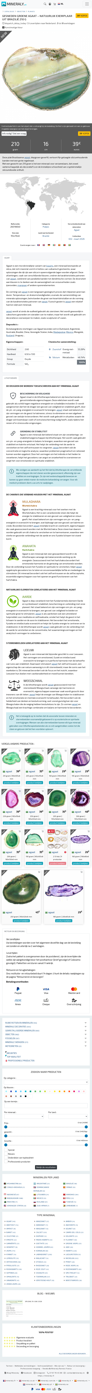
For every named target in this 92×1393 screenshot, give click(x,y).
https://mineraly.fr (46, 1376)
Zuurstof (56, 349)
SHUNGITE (42, 1273)
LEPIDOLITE (12, 1258)
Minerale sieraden (16, 1042)
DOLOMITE (71, 1236)
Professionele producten (19, 1060)
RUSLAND (42, 1202)
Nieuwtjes (11, 1053)
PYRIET (70, 1262)
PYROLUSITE (12, 1265)
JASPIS (10, 1251)
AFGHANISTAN (14, 1183)
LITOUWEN (43, 1194)
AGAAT (10, 1221)
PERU (70, 1198)
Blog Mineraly (11, 1373)
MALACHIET (42, 1258)
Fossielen (12, 1038)
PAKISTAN (12, 1202)
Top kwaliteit (13, 1056)
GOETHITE (42, 1243)
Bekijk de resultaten (46, 1167)
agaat (7, 771)
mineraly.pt (45, 1384)
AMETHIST (12, 1225)
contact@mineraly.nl (76, 1373)
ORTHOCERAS (13, 1262)
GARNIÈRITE (12, 1243)
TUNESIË (71, 1202)
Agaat (76, 230)
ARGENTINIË (43, 1183)
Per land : (52, 1112)
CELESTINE (12, 1236)
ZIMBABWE (72, 1205)
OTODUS (41, 1262)
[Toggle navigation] (87, 4)
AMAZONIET (42, 1221)
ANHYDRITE (72, 1225)
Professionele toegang (30, 1368)
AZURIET (70, 1228)
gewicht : (8, 1132)
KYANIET (11, 1254)
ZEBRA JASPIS (13, 1284)
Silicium (56, 357)
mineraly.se (61, 1384)
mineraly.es (81, 1380)
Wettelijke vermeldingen (25, 1366)
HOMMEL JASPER (44, 1247)
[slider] (5, 1126)
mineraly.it (65, 1380)
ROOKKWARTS (14, 1269)
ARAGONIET (42, 1228)
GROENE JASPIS (73, 1243)
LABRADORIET (44, 1254)
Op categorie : (10, 1078)
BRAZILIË (71, 1183)
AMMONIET (42, 1225)
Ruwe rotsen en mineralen (21, 1022)
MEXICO (41, 1198)
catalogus (9, 11)
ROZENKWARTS (73, 1269)
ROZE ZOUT (42, 1269)
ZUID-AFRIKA (43, 1205)
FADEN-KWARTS (44, 1240)
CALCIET (41, 1232)
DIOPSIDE (41, 1236)
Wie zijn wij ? (59, 1366)
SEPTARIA (11, 1273)
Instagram (39, 1373)
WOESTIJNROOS (74, 1280)
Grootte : (8, 1141)
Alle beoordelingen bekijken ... (73, 1353)
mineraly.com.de (47, 1380)
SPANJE (70, 1187)
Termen (9, 1366)
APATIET (11, 1228)
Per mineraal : (10, 1112)
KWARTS (71, 1251)
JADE (69, 1247)
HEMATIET (11, 1247)
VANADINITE (12, 1280)
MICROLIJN (72, 1258)
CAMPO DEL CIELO (74, 1232)
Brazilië (46, 236)
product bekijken (11, 782)
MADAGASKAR (15, 1198)
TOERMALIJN (43, 1276)
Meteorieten (13, 1046)
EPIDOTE (11, 1240)
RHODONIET (42, 1265)
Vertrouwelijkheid (44, 1366)
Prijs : (6, 1123)
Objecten (12, 1034)
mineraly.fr (9, 1380)
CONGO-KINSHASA (16, 1187)
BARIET (10, 1232)
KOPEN (82, 15)
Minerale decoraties (18, 1026)
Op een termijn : (11, 1101)
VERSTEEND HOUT (45, 1280)
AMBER (70, 1221)
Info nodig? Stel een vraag (14, 133)
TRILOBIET (71, 1276)
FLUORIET (71, 1240)
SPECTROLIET (72, 1273)
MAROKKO (72, 1194)
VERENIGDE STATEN (16, 1205)
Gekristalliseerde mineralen (22, 1030)
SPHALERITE (12, 1276)
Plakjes (31, 11)
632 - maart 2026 (77, 239)
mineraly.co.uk (27, 1380)
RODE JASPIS (72, 1265)
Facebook (26, 1373)
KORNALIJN (42, 1251)
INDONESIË (13, 1194)
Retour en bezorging (76, 1366)
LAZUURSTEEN (73, 1254)
